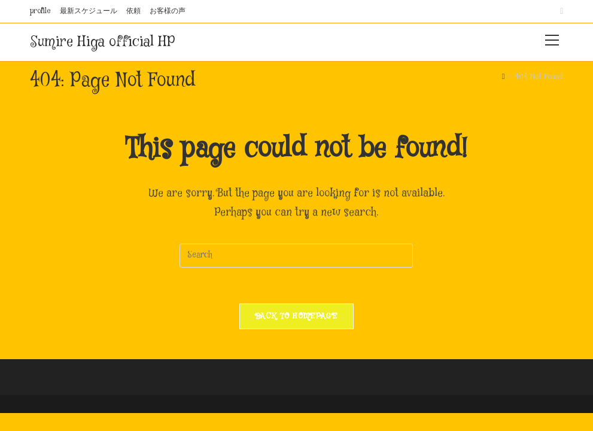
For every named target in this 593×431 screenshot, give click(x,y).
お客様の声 (167, 11)
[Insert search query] (296, 256)
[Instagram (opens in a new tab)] (559, 11)
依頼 (133, 11)
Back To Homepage (296, 316)
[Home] (503, 76)
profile (40, 11)
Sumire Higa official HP (102, 42)
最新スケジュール (88, 11)
